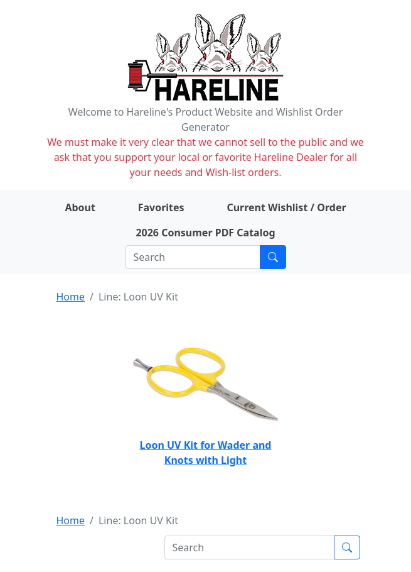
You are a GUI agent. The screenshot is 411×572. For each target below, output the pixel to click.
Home (70, 297)
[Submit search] (273, 257)
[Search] (192, 257)
